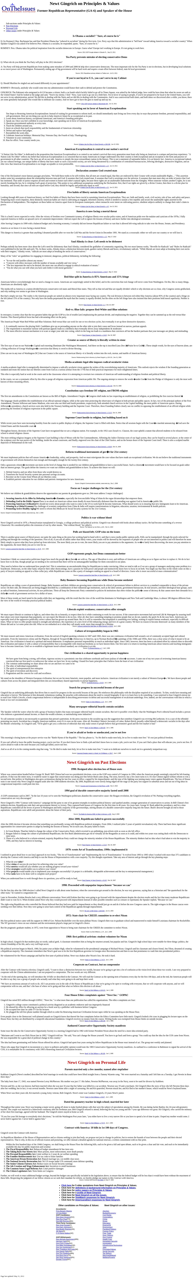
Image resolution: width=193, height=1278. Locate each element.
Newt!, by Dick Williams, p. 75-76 (95, 1123)
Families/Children (109, 1229)
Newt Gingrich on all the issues (90, 1195)
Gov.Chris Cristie (62, 1243)
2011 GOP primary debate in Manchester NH (94, 104)
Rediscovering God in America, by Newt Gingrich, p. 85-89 (94, 446)
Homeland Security (110, 1241)
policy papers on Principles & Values (93, 1190)
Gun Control (107, 1237)
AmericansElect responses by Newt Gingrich (97, 1200)
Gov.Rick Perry (62, 1255)
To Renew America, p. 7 (95, 648)
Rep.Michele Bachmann (65, 1239)
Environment (107, 1227)
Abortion (106, 1211)
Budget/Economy (109, 1213)
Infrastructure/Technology (112, 1245)
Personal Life (12, 28)
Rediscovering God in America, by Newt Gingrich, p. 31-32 (94, 413)
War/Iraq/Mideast (109, 1255)
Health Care (107, 1239)
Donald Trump (61, 1259)
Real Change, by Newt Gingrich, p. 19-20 (94, 335)
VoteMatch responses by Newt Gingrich (95, 1197)
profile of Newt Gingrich (89, 1192)
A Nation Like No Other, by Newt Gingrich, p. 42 (94, 206)
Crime (105, 1219)
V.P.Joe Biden (61, 1213)
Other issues (11, 31)
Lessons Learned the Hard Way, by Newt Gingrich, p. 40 (95, 575)
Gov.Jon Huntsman (63, 1247)
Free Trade (107, 1233)
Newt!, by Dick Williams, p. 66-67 (95, 1097)
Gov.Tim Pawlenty (63, 1253)
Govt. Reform (108, 1235)
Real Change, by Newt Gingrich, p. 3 (94, 305)
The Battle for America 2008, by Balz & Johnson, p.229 (95, 814)
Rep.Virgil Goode (62, 1225)
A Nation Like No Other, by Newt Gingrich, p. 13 (94, 166)
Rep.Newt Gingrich (63, 1217)
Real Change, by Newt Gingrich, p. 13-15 (94, 845)
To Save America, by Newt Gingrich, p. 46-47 (94, 272)
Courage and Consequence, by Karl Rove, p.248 (94, 786)
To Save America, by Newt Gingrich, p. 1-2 (94, 237)
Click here (66, 1185)
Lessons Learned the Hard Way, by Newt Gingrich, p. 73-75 (23, 549)
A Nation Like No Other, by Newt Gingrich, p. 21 (94, 187)
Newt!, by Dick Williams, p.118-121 (95, 990)
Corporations (108, 1217)
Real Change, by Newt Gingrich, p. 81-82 (94, 880)
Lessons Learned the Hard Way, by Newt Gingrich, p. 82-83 (95, 626)
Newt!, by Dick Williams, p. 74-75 (95, 960)
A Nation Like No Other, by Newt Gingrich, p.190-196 (94, 144)
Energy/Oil (107, 1225)
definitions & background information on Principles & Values (105, 1188)
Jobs (104, 1247)
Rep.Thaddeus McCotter (65, 1249)
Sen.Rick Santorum (63, 1257)
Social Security (108, 1251)
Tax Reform (107, 1253)
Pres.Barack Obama (64, 1211)
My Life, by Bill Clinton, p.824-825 (95, 911)
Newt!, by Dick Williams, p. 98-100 (95, 1053)
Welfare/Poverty (109, 1257)
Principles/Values (109, 1249)
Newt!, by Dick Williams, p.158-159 (95, 728)
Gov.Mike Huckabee (64, 1245)
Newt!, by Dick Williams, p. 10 (95, 702)
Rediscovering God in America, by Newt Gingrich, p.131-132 (94, 386)
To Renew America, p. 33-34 (95, 683)
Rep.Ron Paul (61, 1219)
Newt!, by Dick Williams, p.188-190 (95, 1021)
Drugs (105, 1221)
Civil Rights (107, 1215)
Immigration (107, 1243)
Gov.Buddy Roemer (63, 1229)
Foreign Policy (108, 1231)
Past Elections (12, 26)
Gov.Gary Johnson (63, 1227)
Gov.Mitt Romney (62, 1221)
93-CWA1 (100, 1180)
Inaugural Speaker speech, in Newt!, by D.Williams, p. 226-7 (95, 753)
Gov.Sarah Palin (62, 1251)
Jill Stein (59, 1231)
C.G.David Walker (63, 1233)
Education (106, 1223)
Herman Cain (61, 1241)
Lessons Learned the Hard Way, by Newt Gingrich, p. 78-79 (95, 604)
